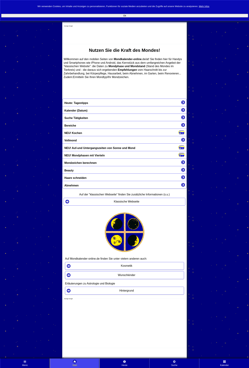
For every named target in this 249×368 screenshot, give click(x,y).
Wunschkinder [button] (126, 275)
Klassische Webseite (126, 201)
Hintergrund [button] (126, 290)
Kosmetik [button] (126, 265)
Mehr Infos (204, 6)
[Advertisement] (90, 35)
